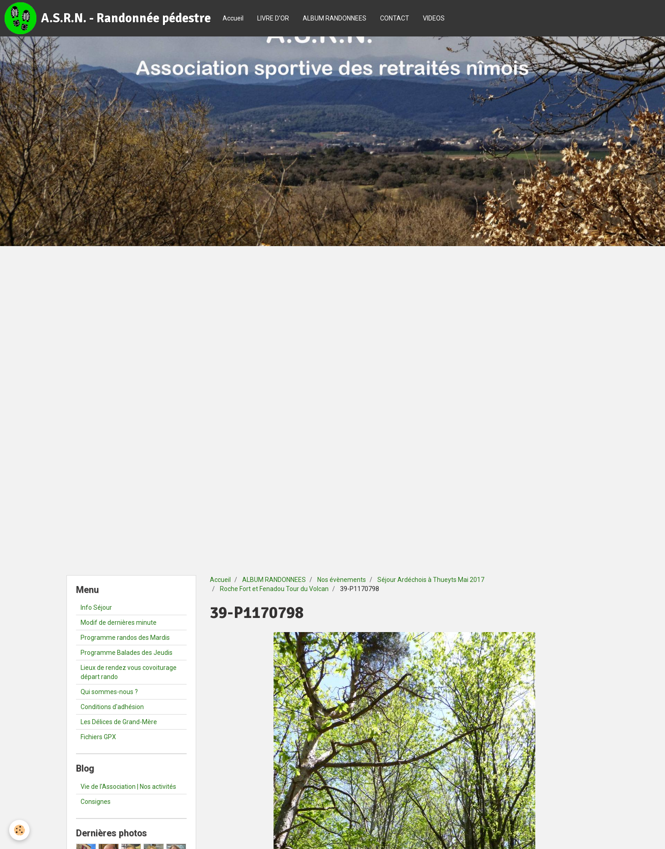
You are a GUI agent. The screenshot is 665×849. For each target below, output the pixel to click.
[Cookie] (19, 830)
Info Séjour (96, 607)
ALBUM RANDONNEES (334, 18)
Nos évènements (341, 579)
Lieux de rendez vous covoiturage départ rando (129, 672)
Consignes (96, 801)
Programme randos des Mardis (125, 637)
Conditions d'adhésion (112, 706)
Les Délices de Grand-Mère (119, 722)
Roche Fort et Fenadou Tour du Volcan (274, 588)
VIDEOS (434, 18)
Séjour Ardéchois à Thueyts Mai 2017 (430, 579)
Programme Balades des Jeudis (127, 652)
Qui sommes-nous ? (109, 691)
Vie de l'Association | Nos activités (128, 786)
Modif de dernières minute (119, 622)
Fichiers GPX (98, 737)
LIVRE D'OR (273, 18)
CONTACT (394, 18)
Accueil (233, 18)
